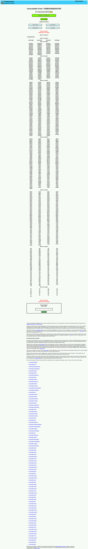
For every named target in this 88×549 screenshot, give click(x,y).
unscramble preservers (33, 381)
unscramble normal (32, 460)
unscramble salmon (33, 525)
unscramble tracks (32, 417)
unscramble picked (32, 503)
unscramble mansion (33, 512)
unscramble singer (32, 495)
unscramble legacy (32, 450)
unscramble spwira (32, 505)
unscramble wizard (32, 454)
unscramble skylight (33, 370)
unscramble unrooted (33, 394)
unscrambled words (39, 330)
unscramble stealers (33, 437)
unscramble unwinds (33, 396)
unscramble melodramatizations (35, 424)
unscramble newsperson (34, 375)
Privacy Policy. (37, 548)
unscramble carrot (32, 527)
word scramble (42, 344)
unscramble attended (33, 362)
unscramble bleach (32, 465)
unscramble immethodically (34, 441)
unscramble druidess (33, 379)
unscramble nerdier (33, 402)
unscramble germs (32, 364)
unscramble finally (32, 516)
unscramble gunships (33, 443)
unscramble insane (32, 452)
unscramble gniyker (33, 531)
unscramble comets (33, 533)
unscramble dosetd (32, 520)
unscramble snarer (32, 409)
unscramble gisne (32, 544)
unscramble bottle (32, 482)
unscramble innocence (33, 415)
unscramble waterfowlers (34, 445)
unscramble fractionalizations (34, 426)
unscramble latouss (33, 484)
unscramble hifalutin (33, 383)
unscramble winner (32, 499)
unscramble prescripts (33, 400)
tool (71, 335)
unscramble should (32, 488)
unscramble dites (32, 392)
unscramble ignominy (33, 411)
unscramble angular (33, 475)
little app (82, 331)
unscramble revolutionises (34, 407)
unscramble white (32, 473)
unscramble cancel (32, 469)
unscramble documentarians (34, 366)
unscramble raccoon (33, 456)
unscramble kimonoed (33, 385)
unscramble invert (32, 535)
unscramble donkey (33, 507)
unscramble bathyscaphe (34, 439)
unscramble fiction (32, 497)
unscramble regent (32, 458)
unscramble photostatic (33, 435)
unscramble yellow (32, 522)
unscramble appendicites (34, 390)
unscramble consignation (34, 405)
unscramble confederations (34, 368)
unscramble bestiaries (33, 422)
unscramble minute (32, 518)
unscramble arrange (33, 467)
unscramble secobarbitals (34, 430)
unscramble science (33, 477)
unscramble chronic (33, 510)
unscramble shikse (32, 377)
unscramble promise (33, 492)
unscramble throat (32, 542)
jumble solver (42, 348)
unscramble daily (32, 501)
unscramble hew (32, 432)
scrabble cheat (38, 358)
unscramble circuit (32, 490)
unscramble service (33, 462)
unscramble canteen (33, 537)
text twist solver (39, 324)
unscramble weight (32, 486)
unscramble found (32, 480)
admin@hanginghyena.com (61, 546)
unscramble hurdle (32, 447)
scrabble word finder (31, 324)
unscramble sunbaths (33, 413)
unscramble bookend (33, 428)
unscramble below (32, 514)
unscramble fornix (32, 420)
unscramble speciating (33, 398)
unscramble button (32, 471)
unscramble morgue (33, 529)
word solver (46, 350)
